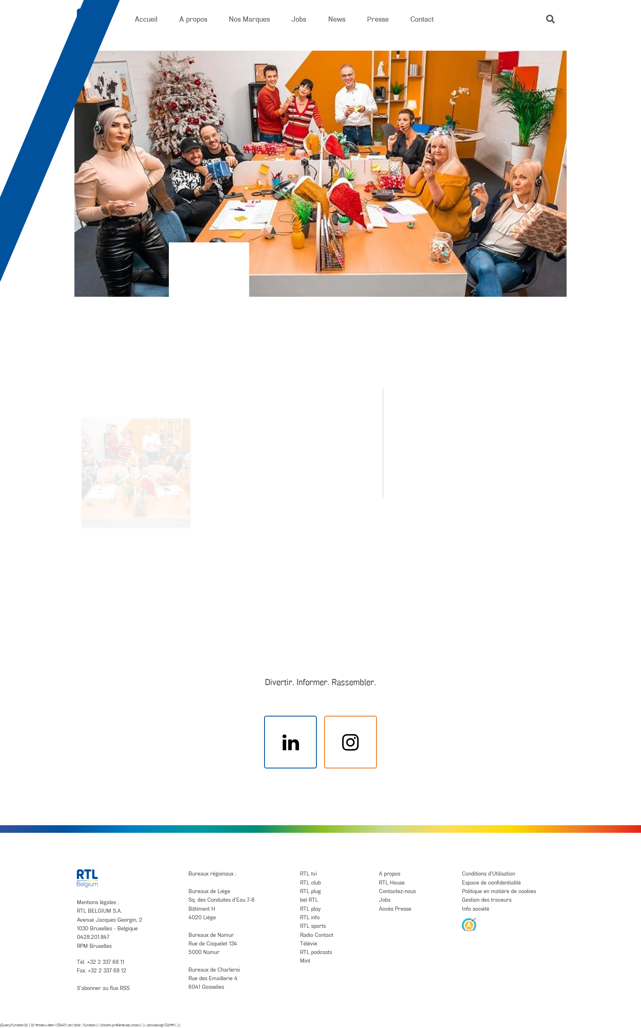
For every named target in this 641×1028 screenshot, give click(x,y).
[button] (550, 19)
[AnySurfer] (469, 924)
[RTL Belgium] (95, 19)
